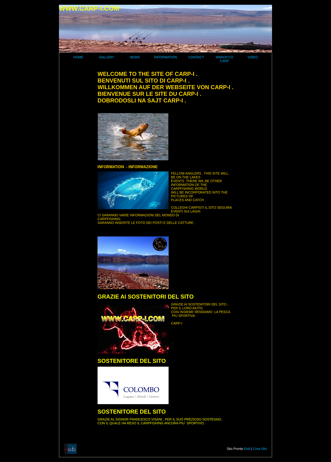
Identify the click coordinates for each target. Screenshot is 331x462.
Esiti (247, 449)
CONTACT (196, 57)
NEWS (135, 57)
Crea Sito (260, 449)
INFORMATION (165, 57)
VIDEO (252, 57)
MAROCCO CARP (224, 59)
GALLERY (106, 57)
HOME (78, 57)
